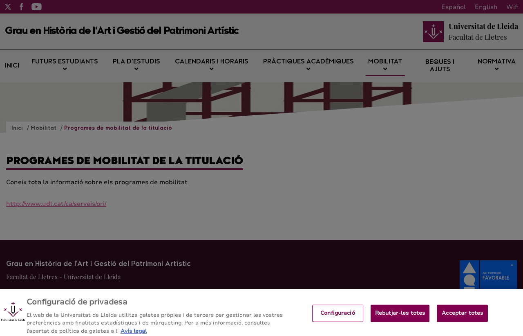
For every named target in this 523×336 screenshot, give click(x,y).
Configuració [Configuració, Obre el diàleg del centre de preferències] (337, 315)
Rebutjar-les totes (400, 315)
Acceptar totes (462, 315)
